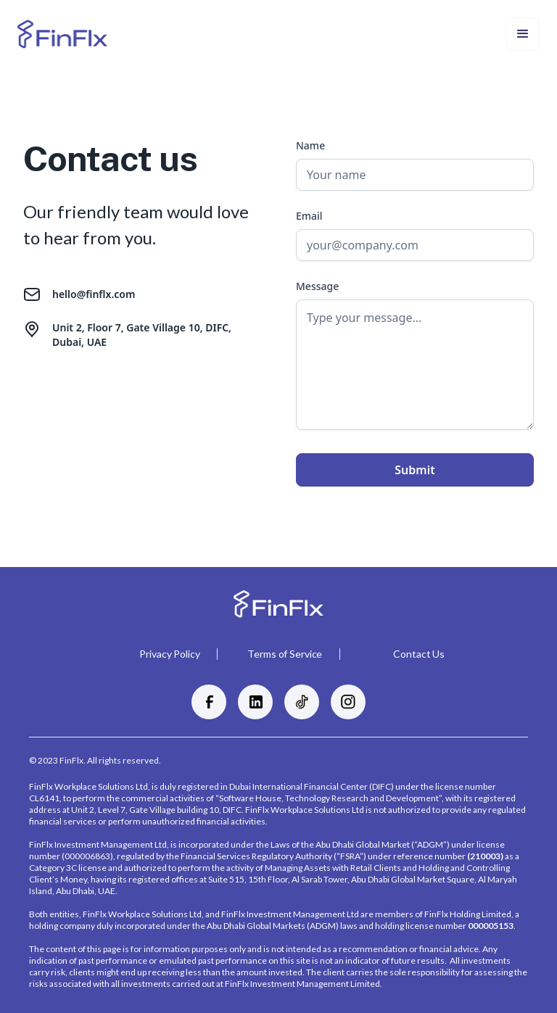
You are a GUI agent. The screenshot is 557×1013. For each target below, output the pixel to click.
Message (317, 286)
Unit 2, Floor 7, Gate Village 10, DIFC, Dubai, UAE (141, 335)
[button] (523, 34)
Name (310, 145)
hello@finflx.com (93, 294)
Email (309, 216)
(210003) (485, 856)
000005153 (490, 925)
